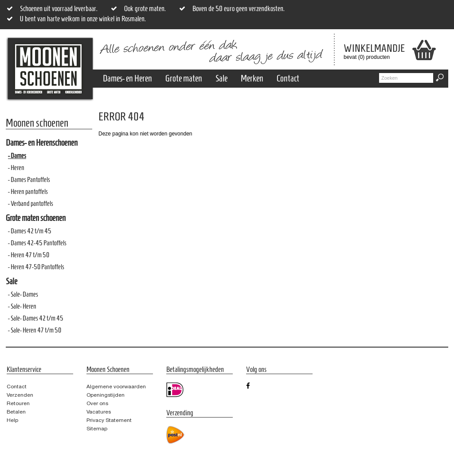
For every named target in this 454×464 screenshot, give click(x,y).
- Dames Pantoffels (29, 179)
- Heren (16, 167)
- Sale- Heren (22, 306)
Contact (288, 78)
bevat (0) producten (367, 51)
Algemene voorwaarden (116, 386)
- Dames (17, 155)
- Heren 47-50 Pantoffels (36, 267)
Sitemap (96, 428)
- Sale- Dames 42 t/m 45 (35, 318)
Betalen (16, 412)
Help (12, 420)
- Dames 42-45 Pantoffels (37, 243)
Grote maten (183, 78)
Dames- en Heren (127, 78)
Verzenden (20, 395)
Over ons (97, 403)
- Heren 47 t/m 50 (28, 255)
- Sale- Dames (23, 294)
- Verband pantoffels (30, 203)
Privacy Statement (109, 420)
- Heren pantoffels (28, 191)
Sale (221, 78)
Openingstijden (105, 395)
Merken (252, 78)
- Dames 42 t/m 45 (29, 231)
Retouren (18, 403)
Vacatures (98, 412)
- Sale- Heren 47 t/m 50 (34, 330)
